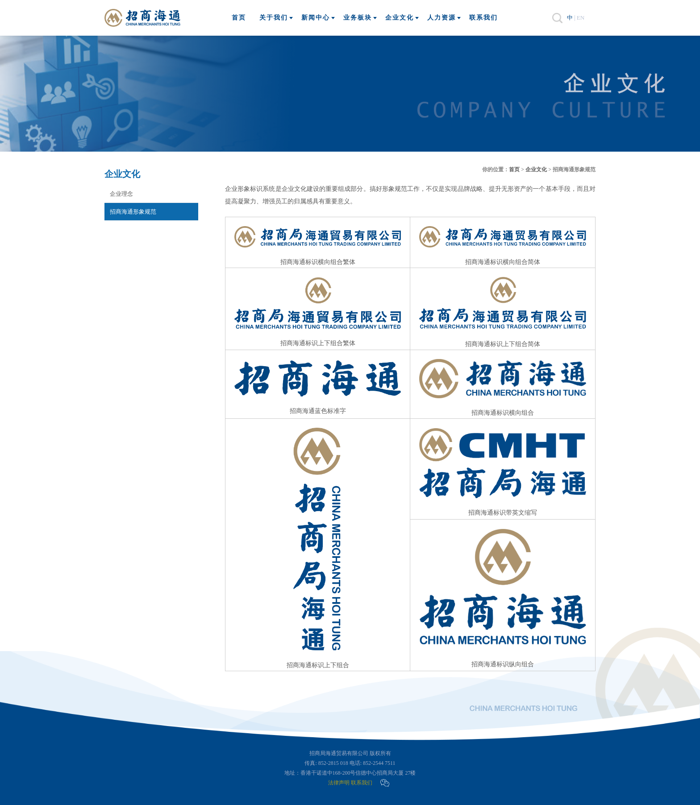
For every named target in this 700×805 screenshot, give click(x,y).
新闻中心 (315, 17)
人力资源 (441, 17)
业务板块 (357, 17)
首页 (239, 17)
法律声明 (339, 783)
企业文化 (399, 17)
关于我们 (273, 17)
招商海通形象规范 (133, 211)
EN (580, 17)
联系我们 (483, 17)
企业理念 (121, 193)
